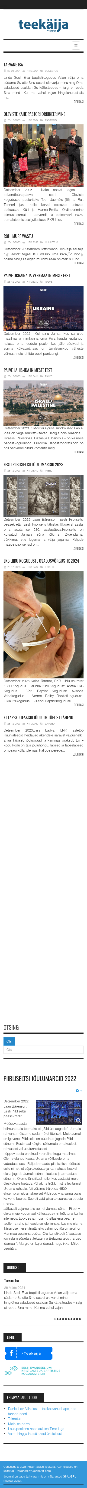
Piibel (48, 470)
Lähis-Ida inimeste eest (28, 371)
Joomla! (8, 1476)
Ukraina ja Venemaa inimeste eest (37, 276)
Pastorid (51, 120)
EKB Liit (49, 566)
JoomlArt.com (41, 1471)
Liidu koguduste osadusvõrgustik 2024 (41, 561)
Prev (6, 255)
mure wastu (18, 237)
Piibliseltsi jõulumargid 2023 (33, 465)
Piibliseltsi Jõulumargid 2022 (39, 1079)
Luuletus (51, 70)
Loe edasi (78, 102)
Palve (48, 281)
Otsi (9, 1041)
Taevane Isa (11, 1281)
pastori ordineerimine (34, 115)
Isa (13, 65)
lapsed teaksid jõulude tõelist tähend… (39, 718)
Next (82, 255)
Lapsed (50, 723)
